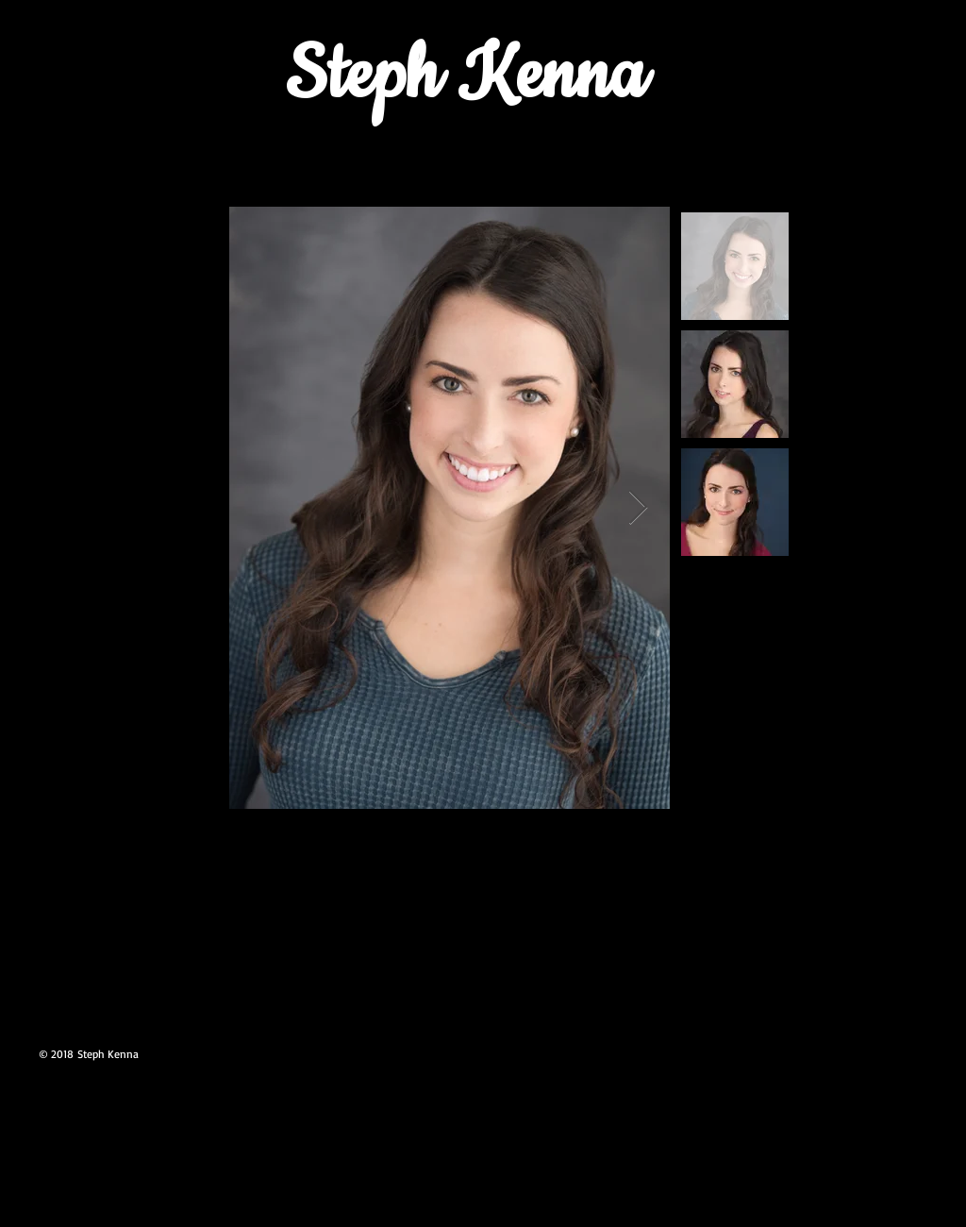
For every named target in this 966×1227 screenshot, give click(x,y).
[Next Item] (638, 508)
